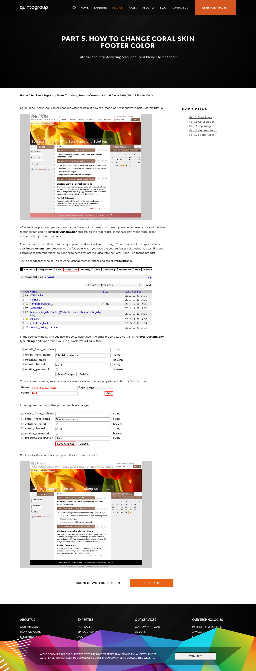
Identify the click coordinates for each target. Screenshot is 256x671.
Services (118, 7)
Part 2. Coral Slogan (202, 122)
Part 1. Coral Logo (200, 117)
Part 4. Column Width (203, 130)
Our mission (29, 626)
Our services (145, 619)
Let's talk (151, 583)
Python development (208, 626)
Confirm (195, 656)
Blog (163, 7)
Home (85, 7)
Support (49, 95)
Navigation (195, 109)
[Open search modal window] (74, 7)
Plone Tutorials (67, 95)
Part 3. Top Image (200, 126)
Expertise (100, 7)
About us (148, 7)
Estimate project (215, 7)
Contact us (180, 7)
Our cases (84, 626)
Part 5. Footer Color (201, 135)
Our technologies (207, 619)
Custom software (148, 626)
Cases (133, 7)
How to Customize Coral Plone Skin (102, 95)
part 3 (141, 108)
